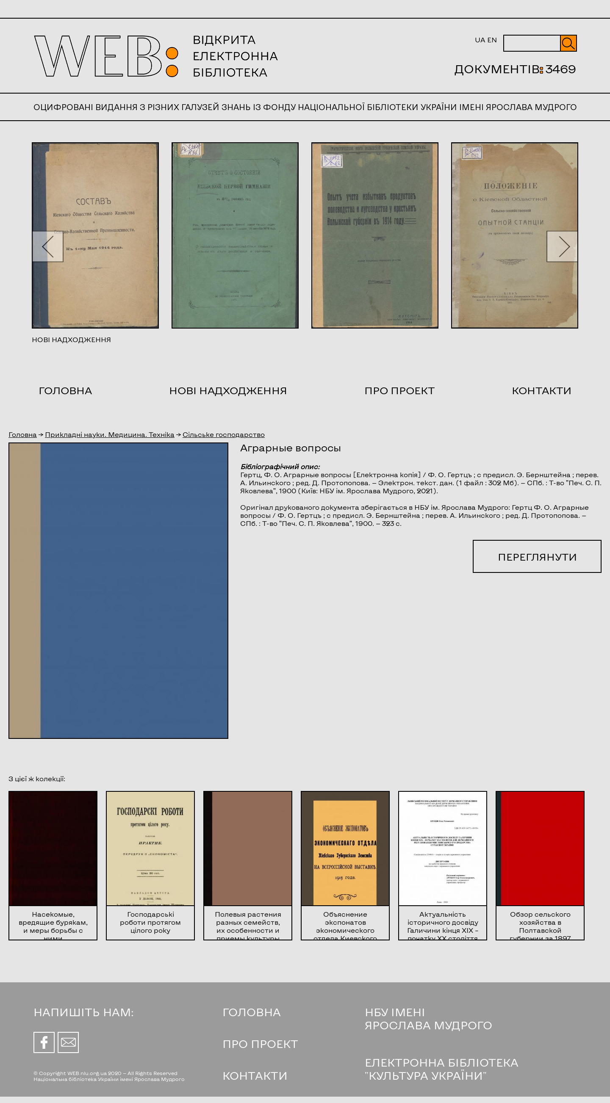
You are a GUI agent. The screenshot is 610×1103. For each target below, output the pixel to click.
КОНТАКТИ (255, 1075)
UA (480, 40)
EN (492, 40)
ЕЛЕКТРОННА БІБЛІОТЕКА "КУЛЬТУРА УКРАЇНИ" (441, 1069)
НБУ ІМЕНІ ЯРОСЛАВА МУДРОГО (428, 1018)
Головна (65, 390)
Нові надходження (228, 390)
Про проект (399, 390)
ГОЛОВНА (251, 1011)
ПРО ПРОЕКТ (260, 1043)
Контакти (541, 390)
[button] (48, 246)
